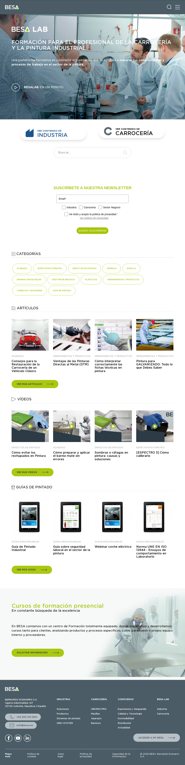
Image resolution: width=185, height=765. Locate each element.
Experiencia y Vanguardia (132, 709)
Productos (63, 713)
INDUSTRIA (63, 699)
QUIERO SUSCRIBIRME (92, 230)
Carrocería (90, 207)
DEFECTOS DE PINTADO (26, 447)
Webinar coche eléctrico (113, 546)
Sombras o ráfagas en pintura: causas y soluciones (111, 456)
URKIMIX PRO (99, 709)
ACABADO (18, 356)
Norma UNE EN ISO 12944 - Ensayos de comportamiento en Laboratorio (151, 551)
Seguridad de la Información (121, 755)
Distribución (124, 723)
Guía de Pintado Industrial (24, 548)
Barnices (96, 723)
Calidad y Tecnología (130, 713)
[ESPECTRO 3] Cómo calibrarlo (152, 454)
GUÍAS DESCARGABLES (25, 541)
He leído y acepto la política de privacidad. (93, 214)
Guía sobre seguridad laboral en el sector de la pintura (71, 550)
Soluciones (63, 709)
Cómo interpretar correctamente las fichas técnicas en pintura (108, 366)
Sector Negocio (112, 207)
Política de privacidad (86, 755)
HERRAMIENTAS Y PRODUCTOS (71, 356)
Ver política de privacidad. (94, 218)
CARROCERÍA (99, 699)
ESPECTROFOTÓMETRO (150, 447)
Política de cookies (33, 755)
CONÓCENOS (126, 699)
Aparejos (96, 718)
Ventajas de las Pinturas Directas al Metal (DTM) (71, 363)
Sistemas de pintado (68, 718)
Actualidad (124, 727)
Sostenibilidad (126, 718)
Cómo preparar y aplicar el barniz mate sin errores (71, 456)
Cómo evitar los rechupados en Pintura (29, 454)
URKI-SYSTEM (65, 723)
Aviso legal (61, 755)
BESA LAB (163, 699)
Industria (71, 207)
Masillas (95, 713)
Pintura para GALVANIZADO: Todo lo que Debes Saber (154, 365)
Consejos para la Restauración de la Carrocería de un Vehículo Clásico (26, 366)
